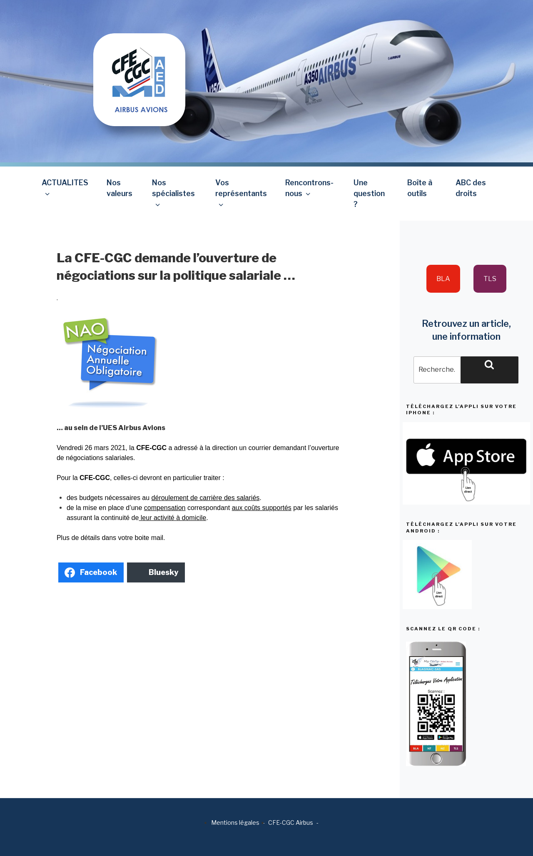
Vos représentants (241, 193)
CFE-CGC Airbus (290, 822)
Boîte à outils (419, 188)
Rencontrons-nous (309, 188)
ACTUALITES (65, 188)
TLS (489, 279)
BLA (443, 279)
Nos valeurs (119, 188)
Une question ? (369, 193)
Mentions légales (235, 822)
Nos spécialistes (173, 193)
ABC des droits (471, 188)
